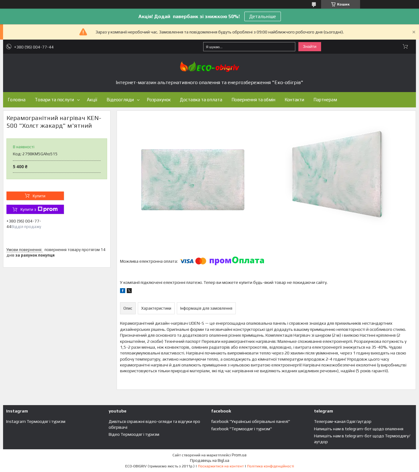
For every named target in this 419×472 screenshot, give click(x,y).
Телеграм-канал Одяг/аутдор (342, 421)
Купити (39, 196)
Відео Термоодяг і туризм (134, 434)
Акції (92, 99)
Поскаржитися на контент (221, 466)
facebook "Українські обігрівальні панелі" (250, 421)
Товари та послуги (54, 99)
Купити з (38, 209)
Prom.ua (239, 455)
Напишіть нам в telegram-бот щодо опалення (358, 428)
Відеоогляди (120, 99)
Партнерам (325, 99)
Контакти (294, 99)
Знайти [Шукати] (309, 46)
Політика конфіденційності (270, 466)
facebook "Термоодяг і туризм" (241, 428)
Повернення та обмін (253, 99)
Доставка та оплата (201, 99)
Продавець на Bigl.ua (209, 460)
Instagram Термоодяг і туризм (35, 421)
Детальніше (262, 16)
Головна (16, 99)
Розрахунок (159, 99)
